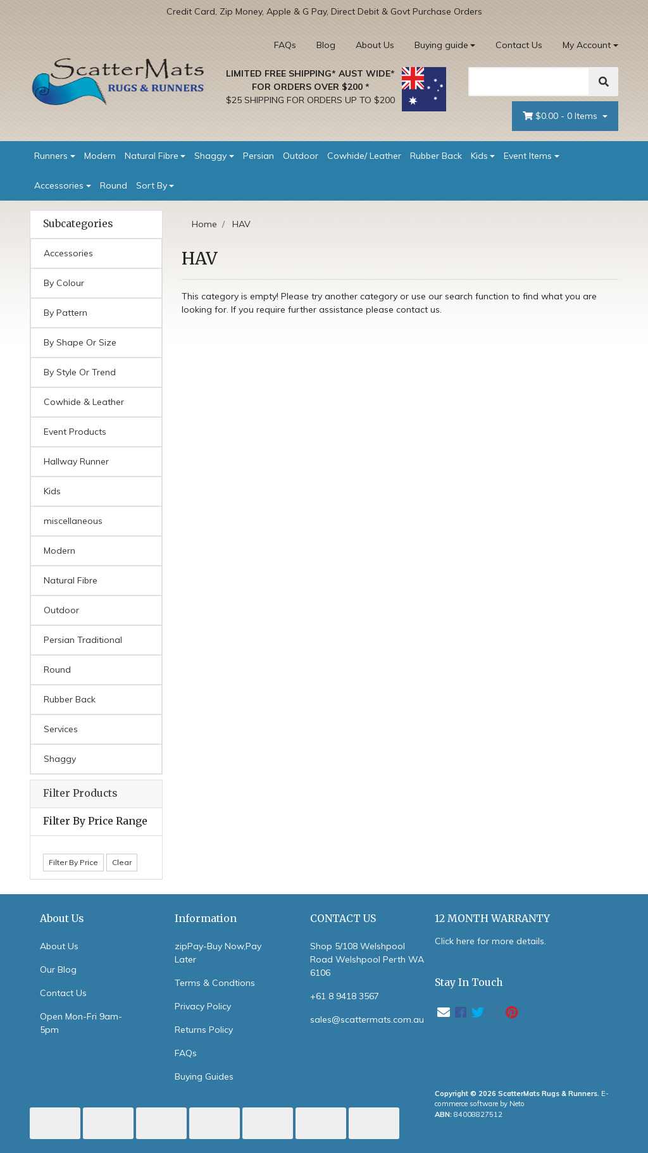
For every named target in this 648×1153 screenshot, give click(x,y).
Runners (51, 155)
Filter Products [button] (80, 793)
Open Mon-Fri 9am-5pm (81, 1023)
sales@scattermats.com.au (367, 1019)
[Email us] (443, 1012)
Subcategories (78, 224)
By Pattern (65, 312)
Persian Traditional (83, 639)
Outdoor (300, 155)
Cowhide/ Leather (364, 155)
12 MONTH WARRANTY (492, 919)
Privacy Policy (203, 1006)
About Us (375, 45)
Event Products (75, 431)
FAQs (285, 45)
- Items (561, 116)
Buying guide (441, 45)
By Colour (64, 283)
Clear (122, 862)
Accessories (59, 185)
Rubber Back (436, 155)
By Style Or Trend (80, 372)
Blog (325, 45)
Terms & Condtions (215, 982)
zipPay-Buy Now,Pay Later (218, 952)
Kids (479, 155)
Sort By (151, 185)
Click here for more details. (490, 941)
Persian (258, 155)
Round (113, 185)
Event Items (528, 155)
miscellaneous (73, 521)
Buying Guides (204, 1076)
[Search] (529, 81)
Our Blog (58, 969)
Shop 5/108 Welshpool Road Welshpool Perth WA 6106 (367, 959)
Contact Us (518, 45)
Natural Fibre (151, 155)
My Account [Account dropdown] (587, 45)
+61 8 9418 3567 (344, 996)
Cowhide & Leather (84, 402)
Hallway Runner (76, 461)
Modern (100, 155)
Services (61, 729)
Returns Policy (204, 1029)
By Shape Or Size (80, 342)
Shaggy (210, 155)
